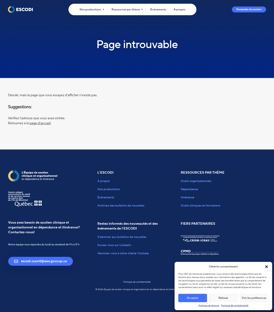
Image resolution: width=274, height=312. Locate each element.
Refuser (223, 298)
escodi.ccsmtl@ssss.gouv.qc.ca (40, 261)
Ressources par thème (125, 9)
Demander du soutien (249, 9)
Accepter (192, 298)
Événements (158, 9)
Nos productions (90, 9)
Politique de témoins (208, 305)
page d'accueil (40, 123)
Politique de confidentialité (234, 305)
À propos (179, 9)
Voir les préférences (254, 298)
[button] (266, 267)
